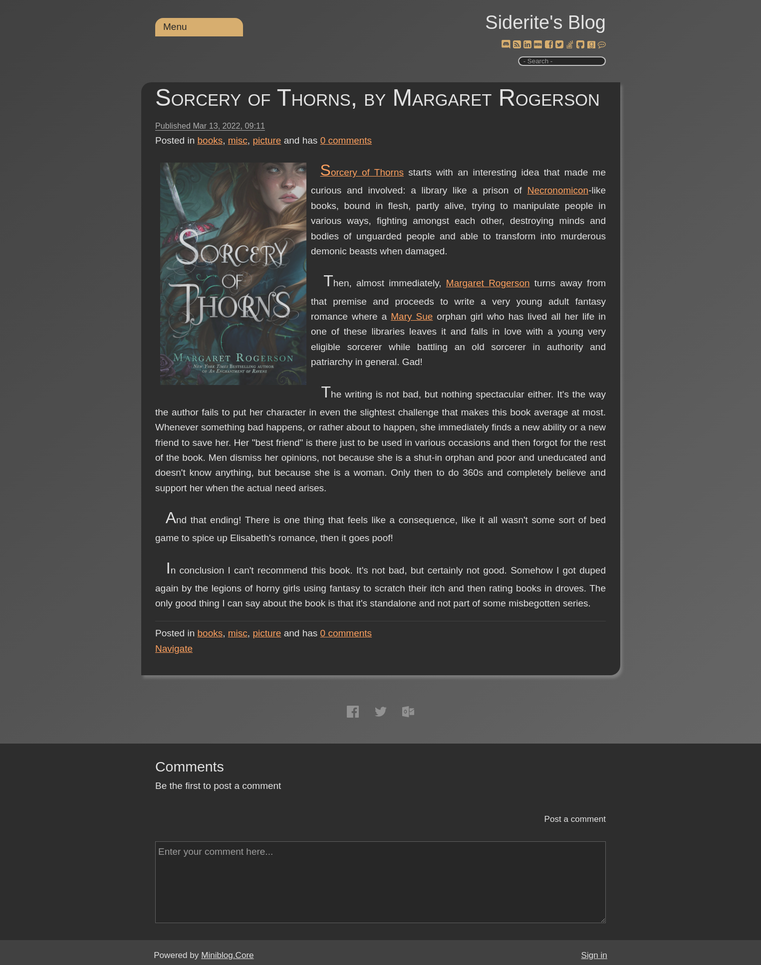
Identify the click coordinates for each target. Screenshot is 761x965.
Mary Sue (412, 316)
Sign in (594, 955)
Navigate (174, 648)
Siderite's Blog (545, 22)
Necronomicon (558, 190)
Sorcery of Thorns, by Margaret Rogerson (377, 97)
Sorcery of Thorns (362, 172)
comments (346, 140)
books (210, 140)
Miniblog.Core (227, 955)
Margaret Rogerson (488, 283)
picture (267, 140)
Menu (175, 26)
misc (238, 140)
